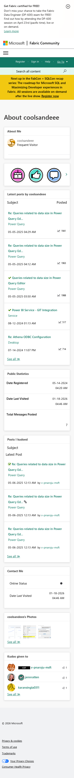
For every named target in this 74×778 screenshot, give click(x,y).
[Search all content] (41, 71)
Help (47, 61)
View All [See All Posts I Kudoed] (13, 556)
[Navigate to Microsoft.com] (13, 43)
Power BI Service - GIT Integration (34, 310)
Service (12, 316)
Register (20, 61)
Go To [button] (60, 61)
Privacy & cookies (12, 740)
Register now (50, 96)
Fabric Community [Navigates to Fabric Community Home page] (44, 43)
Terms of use (9, 747)
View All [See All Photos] (13, 642)
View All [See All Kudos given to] (13, 694)
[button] (14, 631)
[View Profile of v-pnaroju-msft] (50, 483)
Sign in (35, 61)
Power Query (16, 224)
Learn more (11, 31)
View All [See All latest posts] (13, 359)
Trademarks (9, 753)
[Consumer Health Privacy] (37, 767)
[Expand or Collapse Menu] (5, 53)
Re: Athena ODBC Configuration (29, 337)
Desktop (13, 342)
